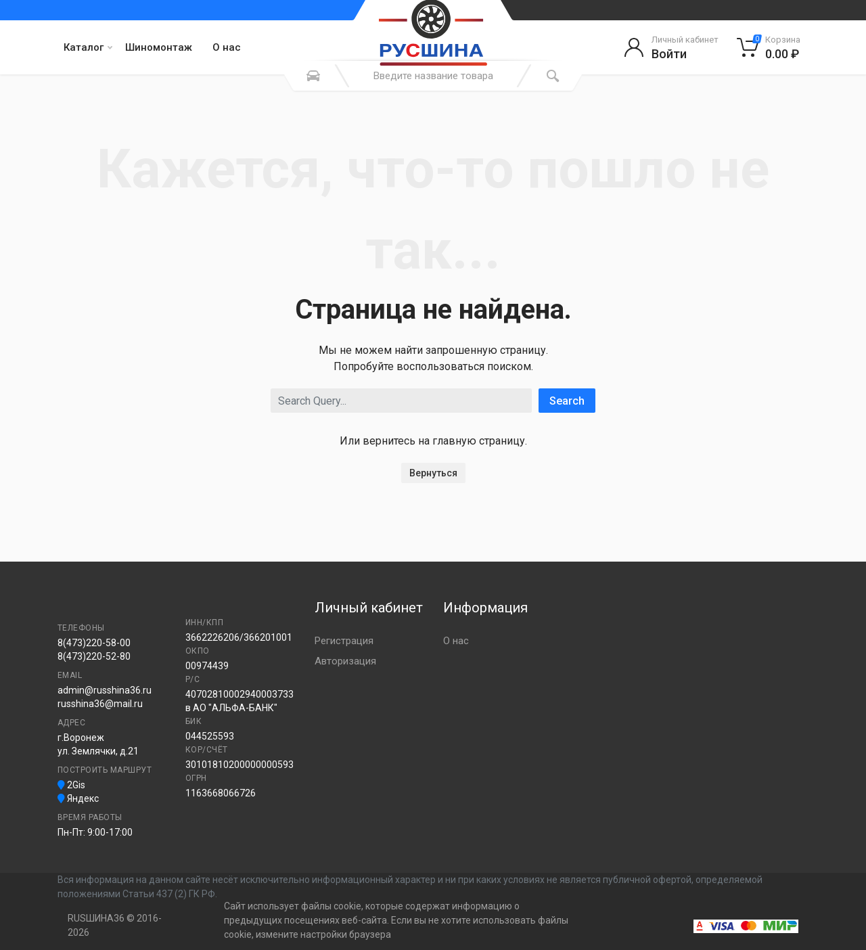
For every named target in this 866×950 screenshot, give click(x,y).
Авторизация (345, 661)
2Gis (71, 784)
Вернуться (433, 473)
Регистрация (344, 641)
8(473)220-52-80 (94, 656)
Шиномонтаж (158, 47)
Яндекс (78, 798)
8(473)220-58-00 (94, 642)
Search (567, 400)
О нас (226, 47)
